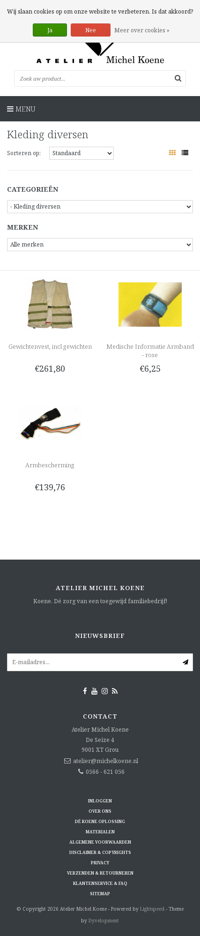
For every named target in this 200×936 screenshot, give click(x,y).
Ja (49, 30)
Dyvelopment (104, 920)
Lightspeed (152, 909)
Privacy (100, 863)
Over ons (100, 811)
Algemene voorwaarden (100, 842)
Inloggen (100, 801)
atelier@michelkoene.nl (105, 761)
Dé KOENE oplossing (100, 821)
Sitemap (100, 894)
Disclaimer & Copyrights (100, 852)
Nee (90, 30)
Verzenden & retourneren (100, 873)
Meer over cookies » (142, 30)
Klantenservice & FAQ (100, 883)
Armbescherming (49, 465)
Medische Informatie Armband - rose (150, 350)
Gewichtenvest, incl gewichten (50, 346)
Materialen (100, 832)
